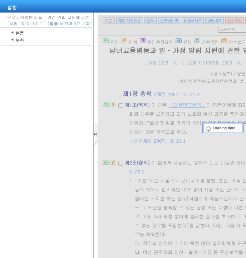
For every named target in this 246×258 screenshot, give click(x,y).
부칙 (17, 40)
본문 (17, 33)
